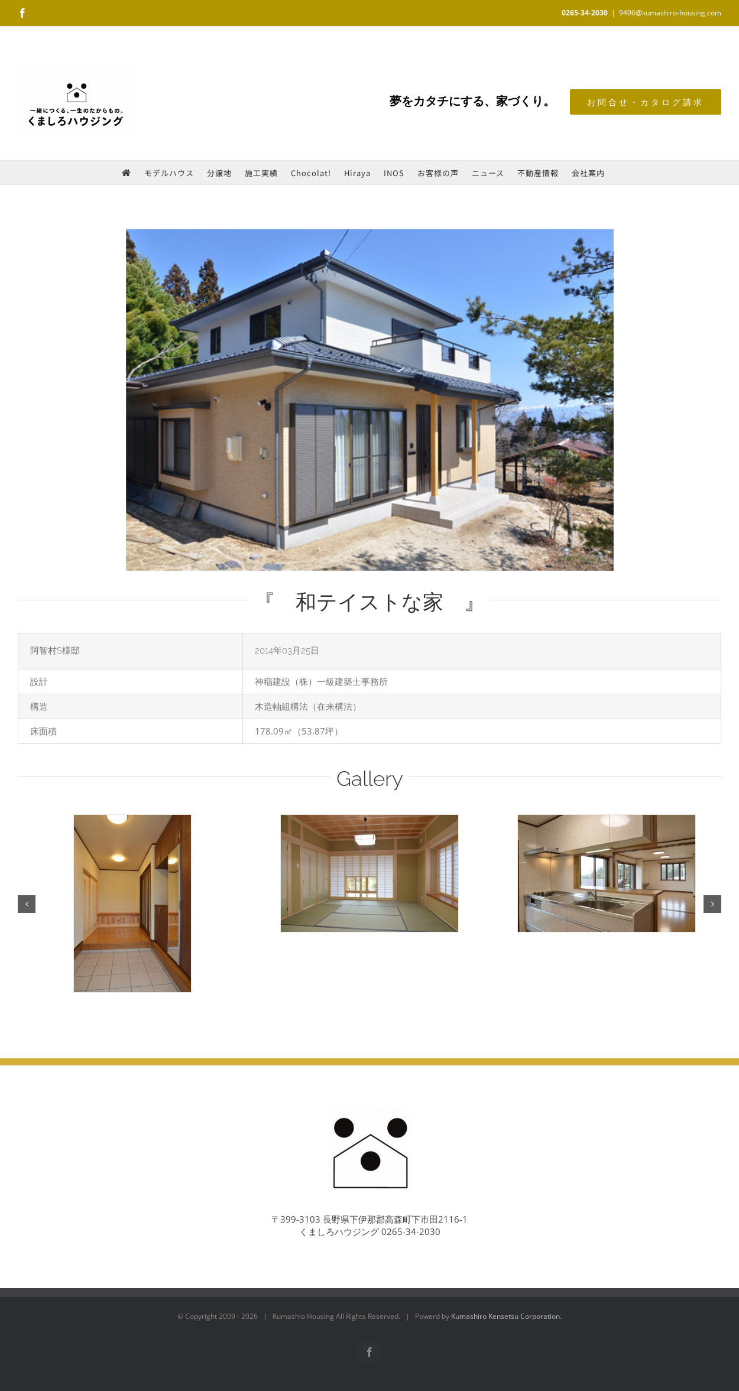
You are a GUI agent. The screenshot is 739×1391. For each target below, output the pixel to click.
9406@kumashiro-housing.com (670, 13)
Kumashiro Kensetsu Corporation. (506, 1316)
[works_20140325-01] (370, 400)
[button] (26, 904)
